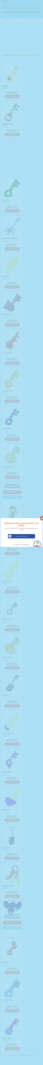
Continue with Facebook (18, 536)
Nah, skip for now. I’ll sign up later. (21, 544)
